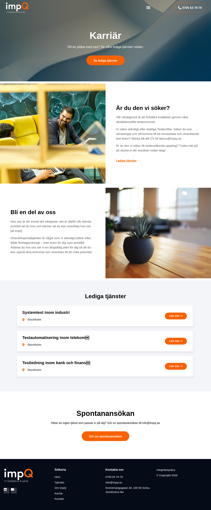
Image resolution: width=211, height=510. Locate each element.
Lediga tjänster (126, 160)
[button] (148, 7)
